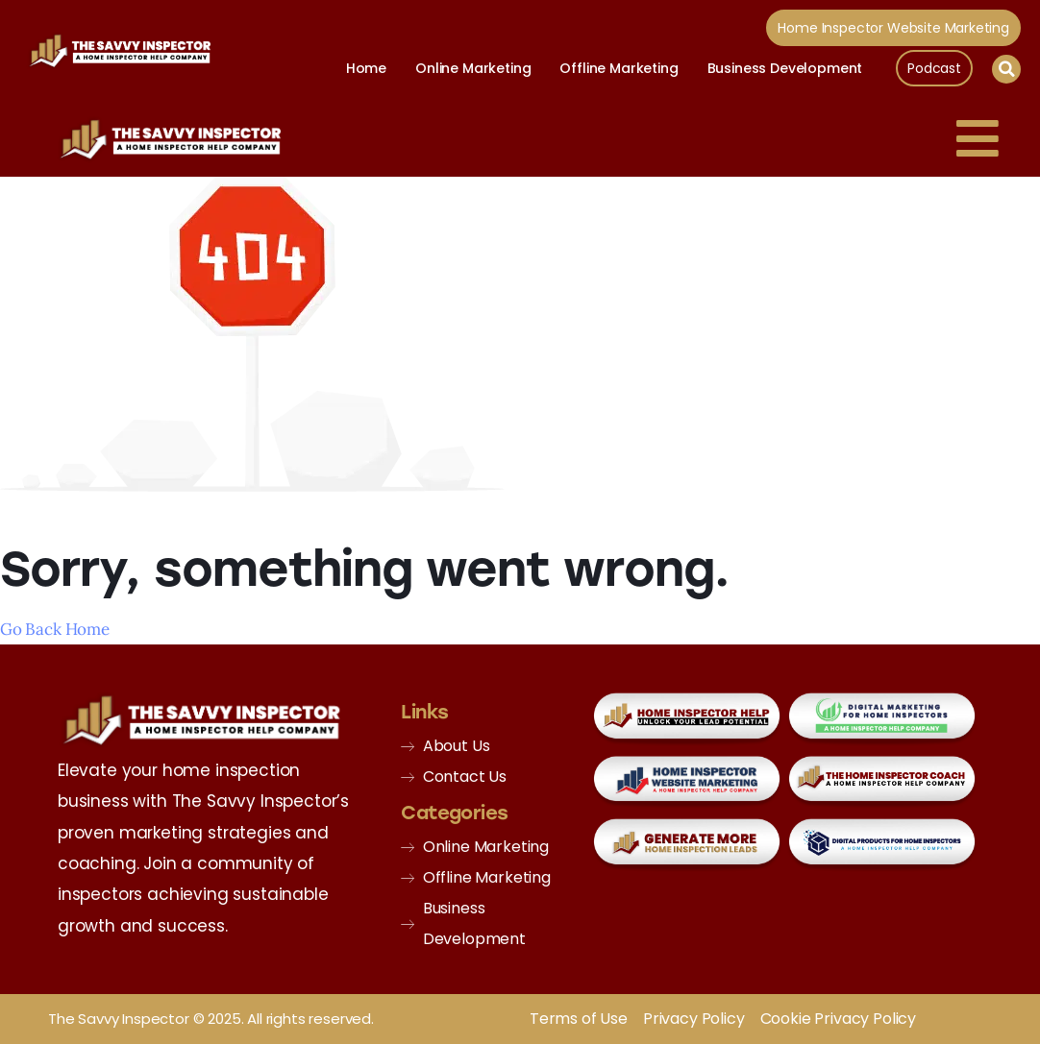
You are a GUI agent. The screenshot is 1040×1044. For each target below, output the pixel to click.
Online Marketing (473, 68)
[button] (1006, 69)
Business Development (785, 68)
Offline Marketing (618, 68)
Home (366, 68)
